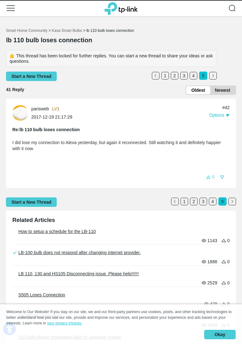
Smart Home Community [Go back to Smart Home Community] (26, 30)
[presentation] (20, 113)
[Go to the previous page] (155, 75)
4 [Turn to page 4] (193, 75)
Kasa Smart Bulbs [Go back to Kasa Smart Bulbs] (67, 30)
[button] (10, 8)
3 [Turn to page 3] (184, 75)
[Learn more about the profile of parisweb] (21, 112)
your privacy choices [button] (64, 323)
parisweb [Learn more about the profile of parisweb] (40, 108)
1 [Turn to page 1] (165, 75)
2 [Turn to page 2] (174, 75)
